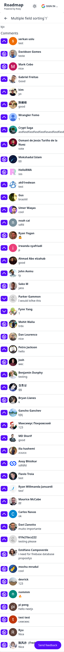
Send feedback (47, 645)
